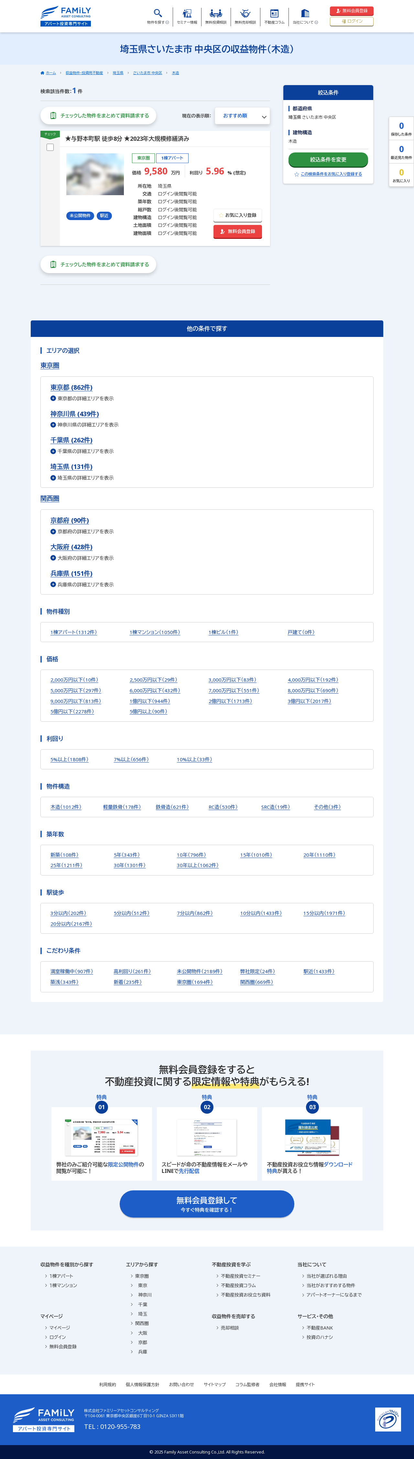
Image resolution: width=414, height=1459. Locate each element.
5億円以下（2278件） (72, 711)
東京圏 (50, 365)
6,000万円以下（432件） (155, 690)
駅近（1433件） (318, 971)
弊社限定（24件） (257, 971)
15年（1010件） (256, 855)
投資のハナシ (317, 1337)
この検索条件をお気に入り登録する (328, 174)
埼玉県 (118, 72)
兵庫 (139, 1352)
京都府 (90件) (69, 520)
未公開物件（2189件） (200, 971)
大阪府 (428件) (71, 546)
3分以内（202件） (68, 913)
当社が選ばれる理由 (324, 1276)
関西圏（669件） (256, 982)
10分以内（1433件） (261, 913)
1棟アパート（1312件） (73, 632)
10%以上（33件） (194, 759)
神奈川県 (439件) (74, 413)
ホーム (51, 72)
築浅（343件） (64, 982)
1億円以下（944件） (150, 701)
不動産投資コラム (236, 1285)
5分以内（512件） (132, 913)
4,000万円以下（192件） (313, 679)
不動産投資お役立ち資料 (243, 1295)
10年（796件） (191, 855)
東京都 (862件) (71, 387)
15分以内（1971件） (324, 913)
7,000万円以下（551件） (234, 690)
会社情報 (277, 1384)
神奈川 (141, 1295)
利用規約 (107, 1384)
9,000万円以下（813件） (75, 701)
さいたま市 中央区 (147, 72)
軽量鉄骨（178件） (122, 807)
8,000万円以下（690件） (313, 690)
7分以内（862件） (195, 913)
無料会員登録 (352, 11)
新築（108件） (64, 855)
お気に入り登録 (237, 215)
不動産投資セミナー (238, 1276)
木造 (175, 72)
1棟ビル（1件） (223, 632)
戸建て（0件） (301, 632)
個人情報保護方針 (142, 1384)
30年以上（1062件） (198, 865)
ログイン (352, 21)
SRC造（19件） (275, 807)
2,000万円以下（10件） (74, 679)
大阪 (139, 1333)
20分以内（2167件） (71, 923)
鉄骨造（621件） (172, 807)
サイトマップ (215, 1384)
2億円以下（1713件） (230, 701)
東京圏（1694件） (195, 982)
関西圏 (50, 498)
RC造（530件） (223, 807)
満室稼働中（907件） (71, 971)
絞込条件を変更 (328, 159)
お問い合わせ (181, 1384)
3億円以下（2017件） (310, 701)
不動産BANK (317, 1328)
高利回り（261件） (132, 971)
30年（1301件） (130, 865)
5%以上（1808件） (69, 759)
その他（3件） (327, 807)
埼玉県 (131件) (71, 466)
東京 (139, 1285)
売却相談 (228, 1328)
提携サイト (305, 1384)
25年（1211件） (66, 865)
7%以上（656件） (131, 759)
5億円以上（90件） (149, 711)
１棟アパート (59, 1276)
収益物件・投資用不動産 (84, 72)
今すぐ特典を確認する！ (207, 1204)
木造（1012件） (66, 807)
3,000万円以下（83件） (232, 679)
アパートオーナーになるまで (332, 1295)
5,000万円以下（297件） (75, 690)
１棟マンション (61, 1285)
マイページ (57, 1328)
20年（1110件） (319, 855)
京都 (139, 1342)
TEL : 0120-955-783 (112, 1426)
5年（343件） (127, 855)
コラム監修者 (247, 1384)
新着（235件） (128, 982)
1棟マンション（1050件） (155, 632)
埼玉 (139, 1314)
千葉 (139, 1304)
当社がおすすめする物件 (328, 1285)
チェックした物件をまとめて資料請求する (98, 115)
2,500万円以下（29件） (154, 679)
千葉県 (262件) (71, 440)
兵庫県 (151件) (71, 573)
